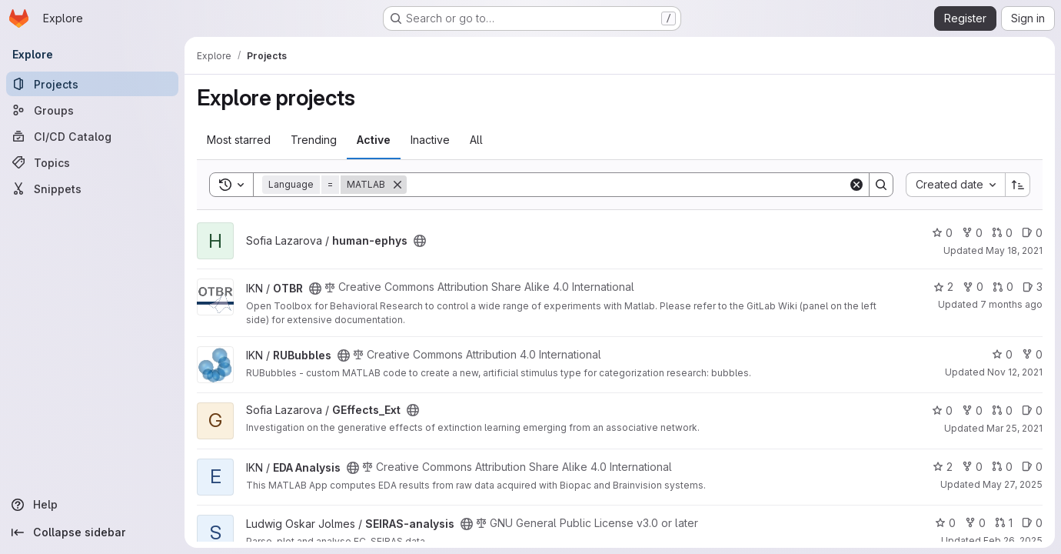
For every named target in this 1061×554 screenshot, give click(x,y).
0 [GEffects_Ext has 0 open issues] (1032, 410)
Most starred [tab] (239, 139)
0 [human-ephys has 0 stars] (942, 232)
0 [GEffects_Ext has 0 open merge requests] (1002, 410)
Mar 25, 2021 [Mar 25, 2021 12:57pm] (1014, 428)
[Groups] (92, 110)
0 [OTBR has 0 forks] (973, 286)
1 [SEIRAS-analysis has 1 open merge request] (1004, 522)
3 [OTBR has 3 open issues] (1033, 286)
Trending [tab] (314, 139)
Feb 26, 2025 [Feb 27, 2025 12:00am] (1013, 540)
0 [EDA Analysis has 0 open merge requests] (1002, 466)
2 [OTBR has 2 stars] (943, 286)
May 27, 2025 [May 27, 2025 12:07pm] (1013, 484)
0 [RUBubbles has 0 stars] (1002, 354)
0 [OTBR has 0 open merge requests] (1003, 286)
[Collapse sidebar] (92, 532)
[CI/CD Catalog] (92, 136)
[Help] (92, 504)
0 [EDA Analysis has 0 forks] (972, 466)
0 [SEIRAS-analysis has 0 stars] (945, 522)
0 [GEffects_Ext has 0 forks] (972, 410)
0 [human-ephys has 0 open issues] (1032, 232)
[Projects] (92, 84)
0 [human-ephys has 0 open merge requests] (1002, 232)
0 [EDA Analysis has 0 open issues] (1032, 466)
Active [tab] (374, 139)
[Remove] (397, 184)
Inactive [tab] (430, 139)
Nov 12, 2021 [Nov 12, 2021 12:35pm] (1015, 372)
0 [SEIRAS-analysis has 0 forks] (975, 522)
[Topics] (92, 162)
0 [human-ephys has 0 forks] (972, 232)
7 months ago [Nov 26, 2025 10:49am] (1011, 304)
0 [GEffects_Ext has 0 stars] (942, 410)
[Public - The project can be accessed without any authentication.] (420, 241)
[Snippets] (92, 188)
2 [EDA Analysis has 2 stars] (943, 466)
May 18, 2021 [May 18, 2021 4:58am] (1014, 250)
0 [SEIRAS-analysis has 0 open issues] (1032, 522)
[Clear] (856, 184)
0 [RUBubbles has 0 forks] (1032, 354)
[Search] (627, 184)
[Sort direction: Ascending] (1018, 184)
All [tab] (476, 139)
